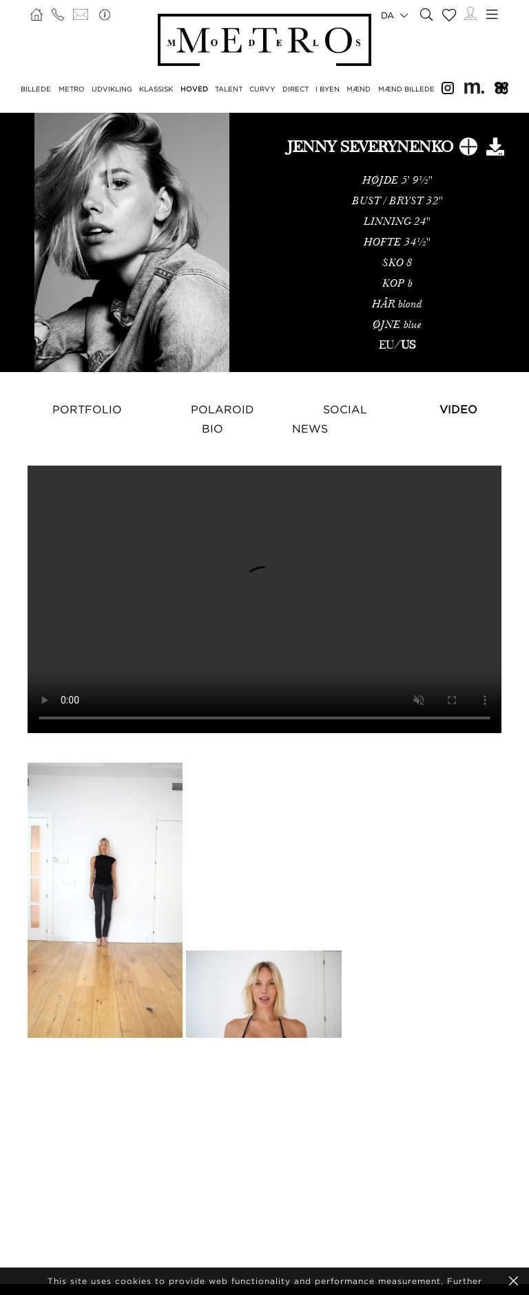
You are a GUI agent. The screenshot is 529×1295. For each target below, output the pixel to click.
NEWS (310, 428)
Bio (212, 428)
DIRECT (295, 89)
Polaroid (222, 409)
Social (345, 409)
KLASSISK (156, 89)
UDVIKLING (112, 89)
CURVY (262, 89)
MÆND (358, 89)
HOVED (194, 89)
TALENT (228, 89)
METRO (72, 89)
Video (458, 409)
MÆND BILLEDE (406, 89)
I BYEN (327, 89)
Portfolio (87, 409)
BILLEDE (36, 89)
